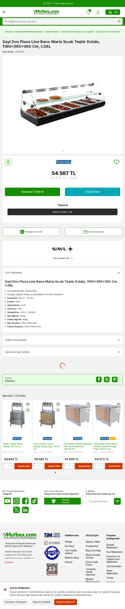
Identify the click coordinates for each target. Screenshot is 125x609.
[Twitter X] (16, 510)
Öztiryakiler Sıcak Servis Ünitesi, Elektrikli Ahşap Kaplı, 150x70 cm (106, 446)
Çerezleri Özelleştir (16, 602)
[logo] (46, 12)
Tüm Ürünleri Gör (63, 258)
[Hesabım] (98, 12)
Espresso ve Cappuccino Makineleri (113, 559)
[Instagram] (16, 501)
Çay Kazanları (114, 566)
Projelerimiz (92, 546)
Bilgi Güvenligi (93, 550)
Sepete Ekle (24, 466)
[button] (62, 150)
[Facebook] (25, 501)
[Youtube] (7, 501)
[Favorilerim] (88, 12)
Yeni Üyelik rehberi (71, 552)
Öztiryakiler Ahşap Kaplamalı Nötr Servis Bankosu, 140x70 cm (77, 446)
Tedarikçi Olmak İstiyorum (91, 572)
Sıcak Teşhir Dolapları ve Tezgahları (77, 32)
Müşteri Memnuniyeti (92, 580)
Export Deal (92, 191)
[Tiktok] (34, 501)
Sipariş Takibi (93, 541)
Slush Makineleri (112, 572)
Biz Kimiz (69, 546)
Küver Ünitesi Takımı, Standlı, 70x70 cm (13, 445)
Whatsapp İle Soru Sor (31, 232)
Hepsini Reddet (41, 602)
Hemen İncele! (60, 501)
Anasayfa (9, 32)
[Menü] (3, 12)
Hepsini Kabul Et (65, 602)
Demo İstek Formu (92, 563)
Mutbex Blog (72, 557)
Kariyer (69, 562)
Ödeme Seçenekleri (93, 232)
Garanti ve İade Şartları (62, 352)
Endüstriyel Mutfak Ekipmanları (29, 32)
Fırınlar (110, 577)
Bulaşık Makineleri (112, 546)
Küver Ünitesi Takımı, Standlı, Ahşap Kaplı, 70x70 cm (47, 446)
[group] (62, 105)
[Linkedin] (25, 510)
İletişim (68, 541)
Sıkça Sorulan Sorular (93, 556)
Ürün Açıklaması (62, 272)
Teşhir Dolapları (52, 32)
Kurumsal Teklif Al (32, 191)
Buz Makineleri (114, 552)
